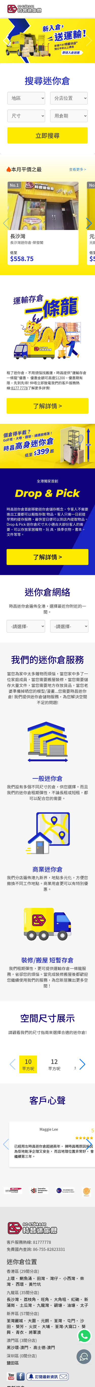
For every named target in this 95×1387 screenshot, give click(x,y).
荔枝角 (30, 1299)
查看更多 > (77, 169)
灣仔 (54, 1278)
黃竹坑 (35, 1284)
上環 (11, 1278)
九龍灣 (43, 1305)
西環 (20, 1284)
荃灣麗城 (15, 1320)
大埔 (46, 1326)
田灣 (41, 1278)
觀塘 (58, 1305)
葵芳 (20, 1326)
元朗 (45, 1320)
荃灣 (58, 1320)
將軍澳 (35, 1332)
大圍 (32, 1320)
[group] (43, 223)
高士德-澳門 (44, 1347)
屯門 (71, 1320)
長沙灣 (13, 1299)
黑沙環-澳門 (17, 1347)
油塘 (71, 1305)
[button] (6, 40)
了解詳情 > (47, 405)
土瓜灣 (26, 1305)
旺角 (45, 1299)
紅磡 (75, 1299)
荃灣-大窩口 (66, 1326)
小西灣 (69, 1278)
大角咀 (60, 1299)
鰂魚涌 (26, 1278)
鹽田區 (13, 1363)
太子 (84, 1305)
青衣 (20, 1332)
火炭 (33, 1326)
